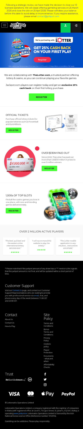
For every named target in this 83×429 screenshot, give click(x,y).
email (36, 295)
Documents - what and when (49, 358)
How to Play (10, 326)
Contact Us (17, 290)
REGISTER (41, 97)
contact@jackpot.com (48, 16)
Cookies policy (47, 345)
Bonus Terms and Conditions (48, 332)
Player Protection (48, 351)
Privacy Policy (47, 339)
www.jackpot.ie (20, 413)
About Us (9, 319)
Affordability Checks (49, 365)
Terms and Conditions (48, 324)
